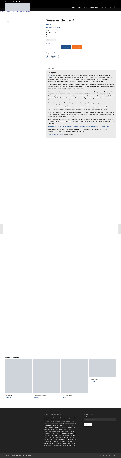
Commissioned (49, 441)
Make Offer (77, 47)
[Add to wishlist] (51, 40)
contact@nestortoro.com (67, 445)
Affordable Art (62, 439)
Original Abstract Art (58, 431)
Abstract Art (70, 427)
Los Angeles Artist (64, 433)
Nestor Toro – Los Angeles (56, 134)
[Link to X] (11, 1)
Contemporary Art (49, 429)
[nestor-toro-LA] (17, 7)
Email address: (88, 417)
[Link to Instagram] (5, 1)
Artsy (45, 417)
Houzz (51, 419)
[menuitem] (73, 7)
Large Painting (65, 423)
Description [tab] (51, 68)
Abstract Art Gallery (65, 421)
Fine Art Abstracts (66, 417)
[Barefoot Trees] (119, 229)
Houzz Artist (71, 441)
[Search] (114, 7)
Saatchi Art (58, 435)
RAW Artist (61, 419)
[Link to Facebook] (8, 1)
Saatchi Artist (63, 441)
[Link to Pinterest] (13, 1)
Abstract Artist (53, 425)
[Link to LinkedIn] (19, 1)
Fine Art (46, 421)
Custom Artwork (61, 427)
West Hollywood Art (49, 443)
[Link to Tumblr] (16, 1)
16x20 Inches (55, 53)
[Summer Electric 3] (1, 229)
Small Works (62, 53)
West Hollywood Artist (54, 417)
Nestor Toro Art (63, 425)
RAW (67, 429)
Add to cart (66, 47)
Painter (58, 423)
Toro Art (71, 425)
